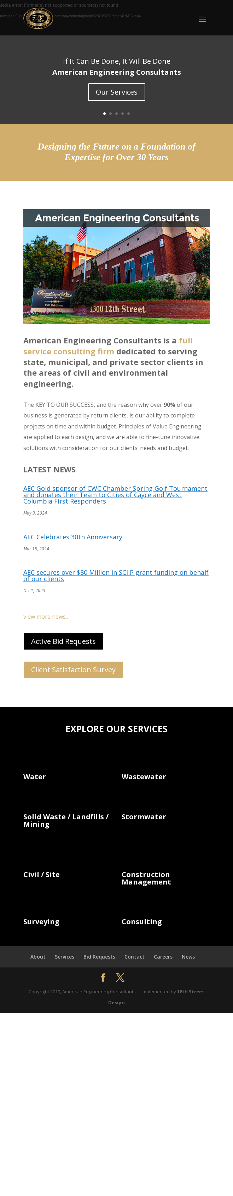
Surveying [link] (41, 921)
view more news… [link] (46, 617)
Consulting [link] (142, 921)
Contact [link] (134, 956)
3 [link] (116, 113)
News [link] (188, 956)
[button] (116, 16)
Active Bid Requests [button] (63, 641)
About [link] (38, 956)
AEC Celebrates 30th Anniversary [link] (72, 537)
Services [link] (64, 956)
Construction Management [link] (146, 878)
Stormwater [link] (144, 816)
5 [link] (128, 113)
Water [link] (34, 776)
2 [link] (110, 113)
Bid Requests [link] (99, 956)
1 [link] (104, 113)
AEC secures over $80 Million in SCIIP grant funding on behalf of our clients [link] (116, 575)
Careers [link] (163, 956)
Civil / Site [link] (41, 874)
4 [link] (122, 113)
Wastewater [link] (144, 776)
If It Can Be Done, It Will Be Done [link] (116, 61)
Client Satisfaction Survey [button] (73, 669)
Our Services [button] (117, 92)
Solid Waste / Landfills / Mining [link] (66, 820)
